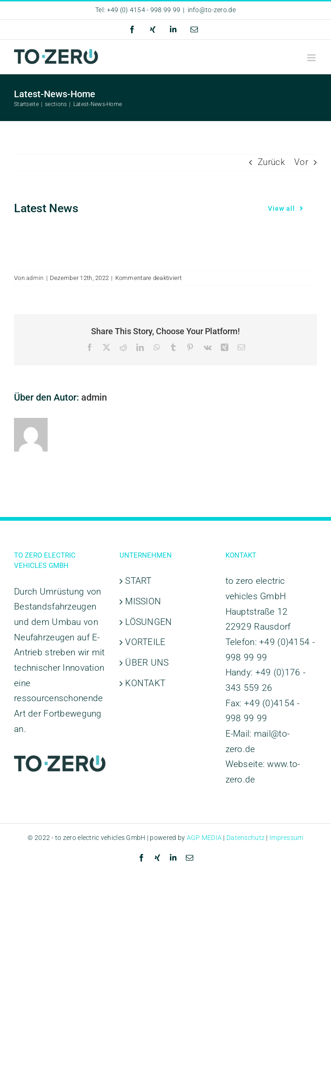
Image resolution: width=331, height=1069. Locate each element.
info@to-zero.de (212, 10)
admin (34, 277)
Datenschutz (245, 837)
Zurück (271, 162)
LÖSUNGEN (148, 622)
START (138, 580)
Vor (301, 162)
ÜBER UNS (147, 662)
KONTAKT (145, 683)
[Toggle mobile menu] (312, 58)
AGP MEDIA (204, 837)
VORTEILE (145, 642)
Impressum (286, 837)
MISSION (143, 601)
